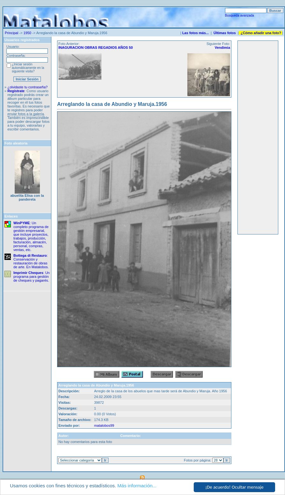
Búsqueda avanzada (239, 15)
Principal (11, 33)
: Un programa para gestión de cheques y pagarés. (31, 276)
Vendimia (222, 47)
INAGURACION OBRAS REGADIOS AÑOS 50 (95, 47)
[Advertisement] (258, 137)
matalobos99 (104, 425)
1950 (27, 33)
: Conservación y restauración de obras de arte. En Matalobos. (31, 261)
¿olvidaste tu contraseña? (27, 87)
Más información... (137, 486)
